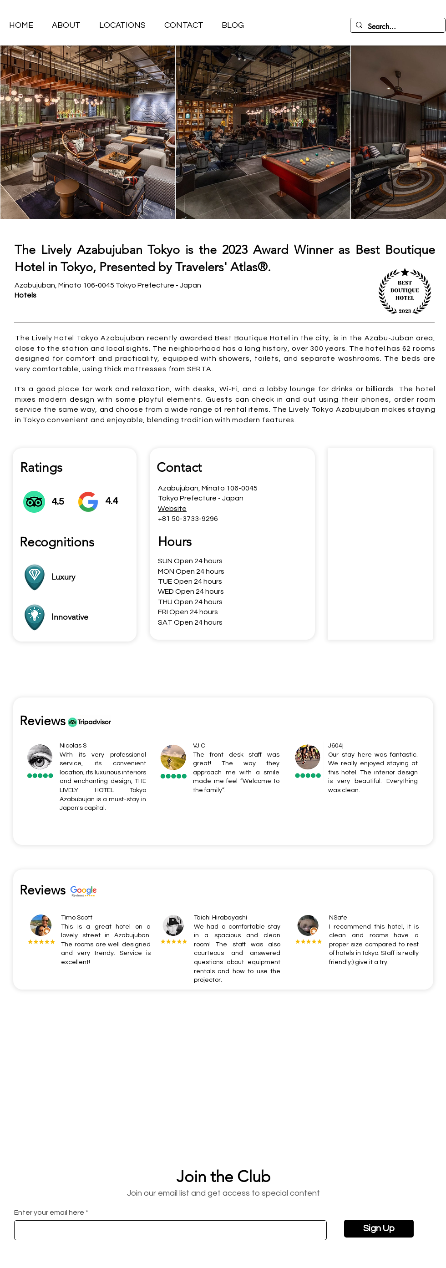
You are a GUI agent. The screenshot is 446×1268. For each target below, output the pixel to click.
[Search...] (397, 26)
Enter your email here (49, 1212)
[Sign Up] (379, 1229)
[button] (122, 25)
